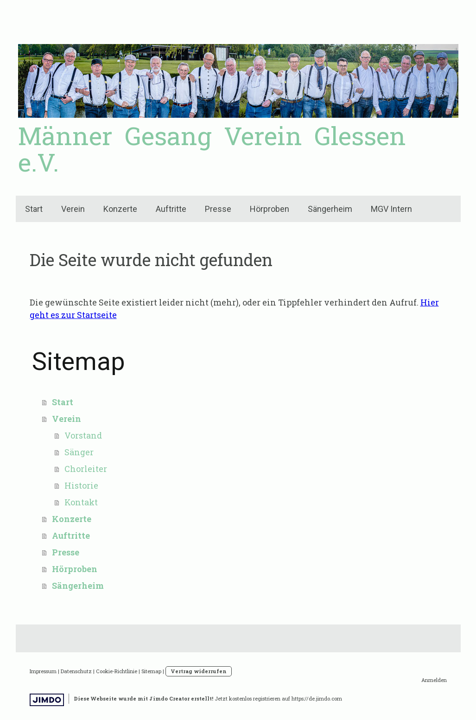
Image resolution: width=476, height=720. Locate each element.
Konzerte (120, 209)
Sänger (79, 452)
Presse (218, 209)
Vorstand (83, 435)
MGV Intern (391, 209)
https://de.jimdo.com (317, 698)
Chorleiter (85, 468)
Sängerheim (330, 209)
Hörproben (269, 209)
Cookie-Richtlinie (116, 671)
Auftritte (171, 209)
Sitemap (151, 671)
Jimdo (47, 700)
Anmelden (434, 679)
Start (34, 209)
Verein (73, 209)
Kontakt (81, 502)
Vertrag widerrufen (199, 671)
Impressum (43, 671)
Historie (81, 485)
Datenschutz (76, 671)
